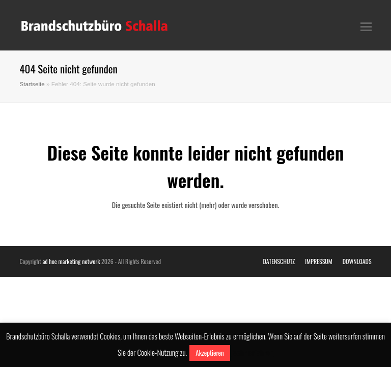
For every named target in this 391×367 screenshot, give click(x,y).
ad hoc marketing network (71, 261)
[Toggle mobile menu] (366, 25)
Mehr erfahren (252, 352)
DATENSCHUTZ (279, 261)
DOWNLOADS (357, 261)
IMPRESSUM (318, 261)
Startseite (31, 84)
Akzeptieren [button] (210, 353)
